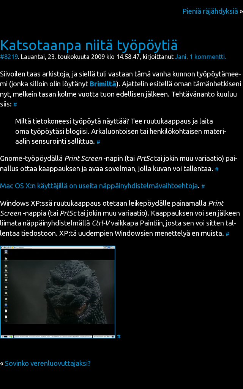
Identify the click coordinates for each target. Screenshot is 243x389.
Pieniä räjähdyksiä (210, 11)
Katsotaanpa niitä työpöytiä (89, 45)
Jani (180, 56)
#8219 (9, 56)
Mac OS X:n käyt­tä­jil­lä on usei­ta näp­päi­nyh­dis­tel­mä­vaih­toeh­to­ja (99, 186)
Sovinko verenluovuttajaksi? (48, 363)
